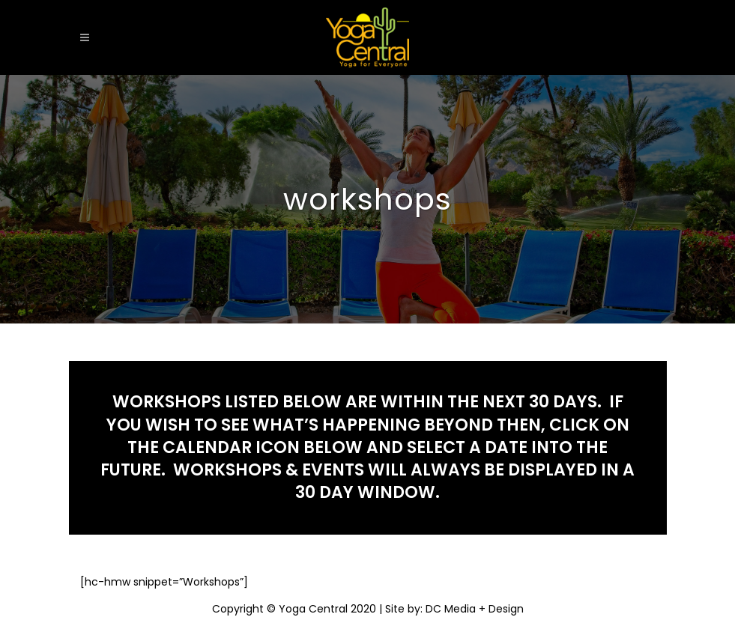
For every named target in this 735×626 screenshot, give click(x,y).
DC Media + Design (475, 608)
